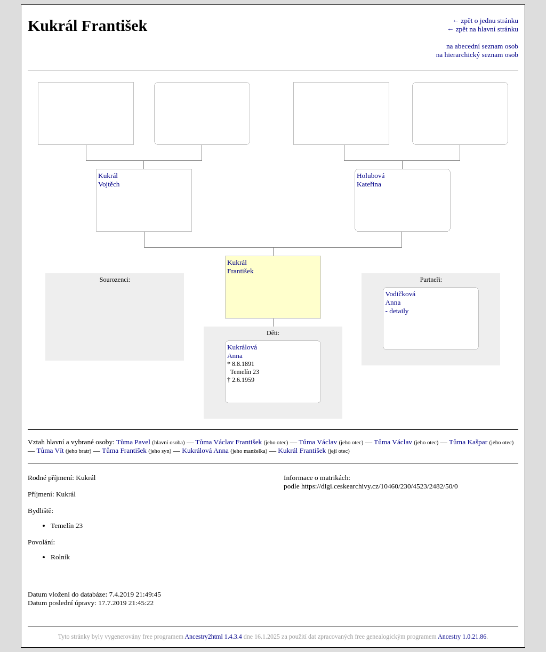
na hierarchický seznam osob (477, 55)
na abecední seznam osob (482, 46)
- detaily (396, 311)
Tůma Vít (49, 450)
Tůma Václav (318, 442)
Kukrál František (302, 450)
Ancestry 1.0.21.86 (462, 636)
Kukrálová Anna (205, 450)
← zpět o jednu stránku (485, 21)
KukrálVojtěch (108, 180)
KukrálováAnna (242, 351)
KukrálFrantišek (240, 266)
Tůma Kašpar (468, 442)
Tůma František (124, 450)
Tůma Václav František (228, 442)
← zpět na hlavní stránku (482, 29)
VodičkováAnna (400, 298)
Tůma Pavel (133, 442)
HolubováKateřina (371, 180)
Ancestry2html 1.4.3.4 (213, 636)
